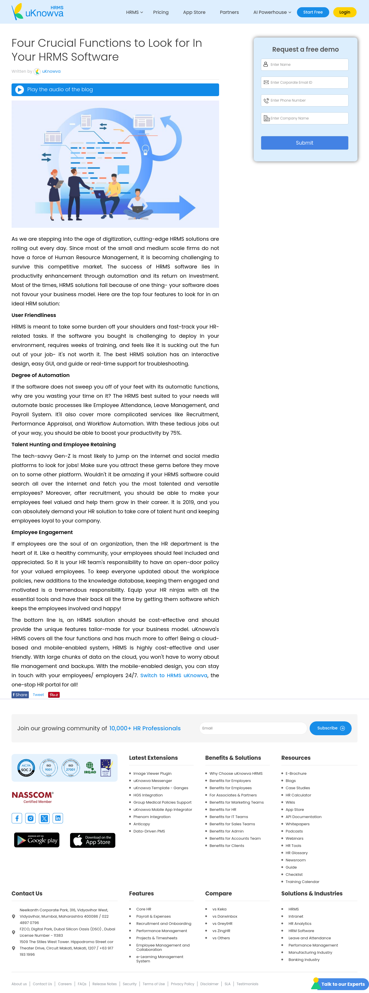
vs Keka (219, 909)
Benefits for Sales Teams (232, 824)
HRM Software (301, 930)
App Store (191, 12)
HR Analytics (300, 923)
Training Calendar (302, 881)
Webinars (294, 838)
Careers (64, 983)
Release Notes (105, 983)
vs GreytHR (222, 923)
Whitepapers (298, 824)
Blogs (291, 780)
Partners (227, 12)
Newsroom (296, 860)
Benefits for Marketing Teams (237, 802)
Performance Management (161, 930)
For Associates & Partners (233, 795)
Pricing (157, 12)
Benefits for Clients (227, 845)
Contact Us (42, 983)
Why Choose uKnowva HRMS (236, 773)
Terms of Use (154, 983)
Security (130, 983)
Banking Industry (304, 959)
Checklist (294, 874)
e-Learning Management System (159, 958)
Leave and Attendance (310, 938)
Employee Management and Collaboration (163, 947)
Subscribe (332, 727)
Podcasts (294, 831)
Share (20, 694)
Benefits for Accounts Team (235, 838)
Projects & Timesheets (156, 938)
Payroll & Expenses (153, 916)
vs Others (221, 938)
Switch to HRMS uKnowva (174, 675)
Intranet (296, 916)
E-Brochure (296, 773)
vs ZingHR (221, 930)
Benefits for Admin (227, 831)
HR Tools (293, 845)
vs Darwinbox (224, 916)
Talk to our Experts (343, 984)
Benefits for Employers (230, 780)
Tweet (38, 694)
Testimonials (248, 983)
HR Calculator (298, 795)
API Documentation (304, 816)
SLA (227, 983)
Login (345, 12)
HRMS (128, 12)
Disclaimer (209, 983)
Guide (291, 867)
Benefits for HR (223, 809)
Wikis (290, 802)
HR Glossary (297, 852)
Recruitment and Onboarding (163, 923)
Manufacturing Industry (310, 952)
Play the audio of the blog (53, 90)
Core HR (143, 909)
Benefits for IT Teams (229, 816)
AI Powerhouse (270, 12)
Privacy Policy (182, 983)
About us (19, 983)
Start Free (313, 12)
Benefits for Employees (231, 787)
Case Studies (298, 787)
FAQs (82, 983)
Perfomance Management (313, 945)
